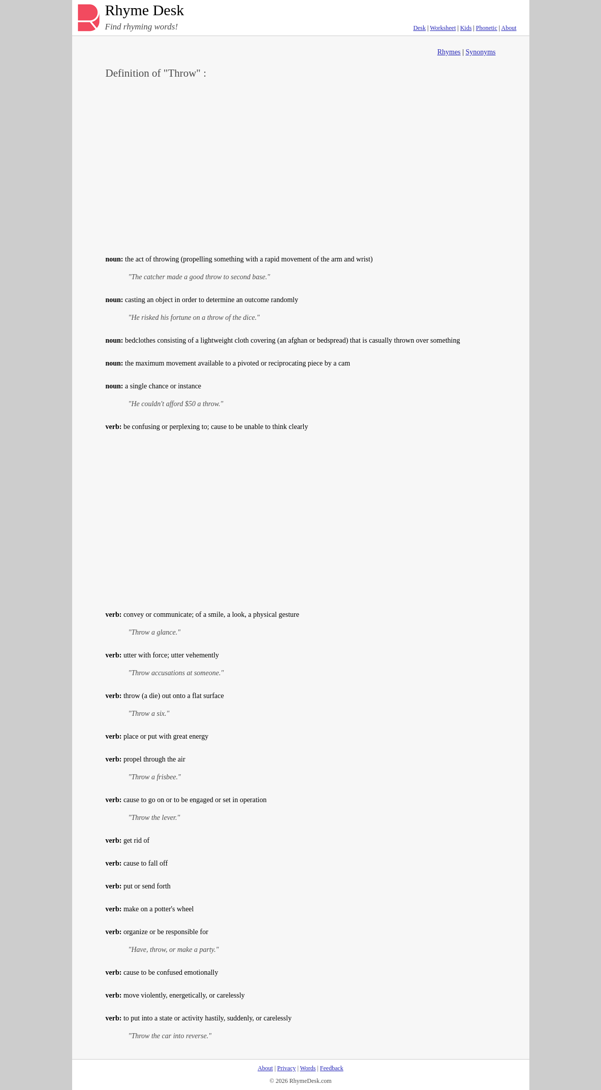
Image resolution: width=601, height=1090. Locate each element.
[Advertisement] (301, 165)
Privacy (286, 1068)
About (509, 27)
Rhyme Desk (144, 10)
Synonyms (480, 52)
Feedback (331, 1068)
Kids (466, 27)
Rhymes (449, 52)
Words (307, 1068)
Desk (419, 27)
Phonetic (486, 27)
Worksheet (443, 27)
